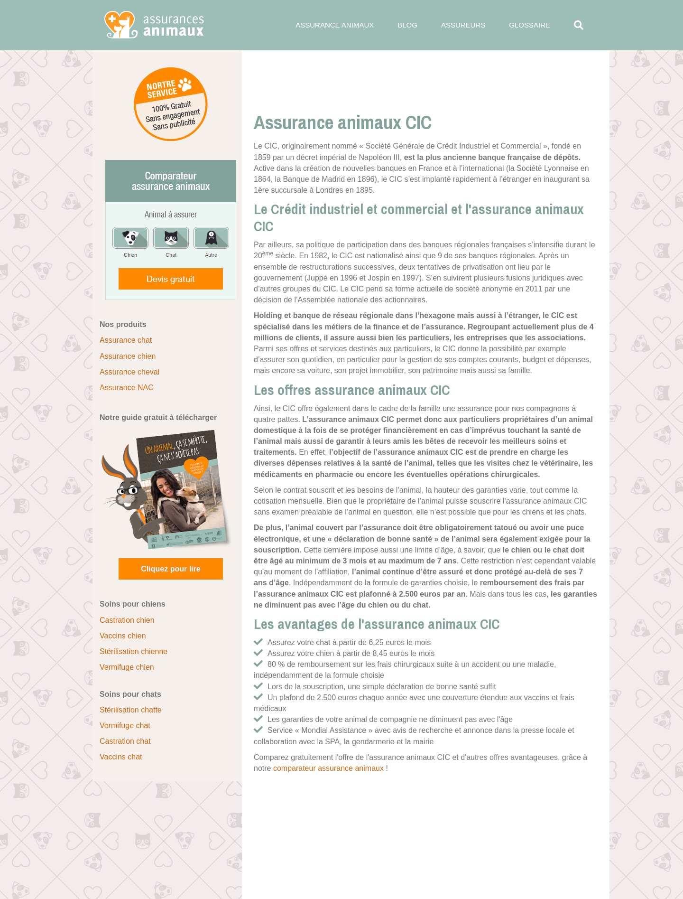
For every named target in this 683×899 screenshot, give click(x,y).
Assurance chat (126, 340)
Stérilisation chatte (131, 710)
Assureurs (463, 25)
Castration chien (127, 620)
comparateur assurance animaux (328, 768)
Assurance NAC (127, 388)
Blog (407, 25)
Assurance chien (128, 356)
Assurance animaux (334, 25)
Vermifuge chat (125, 725)
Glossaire (529, 25)
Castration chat (125, 741)
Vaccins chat (121, 757)
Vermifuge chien (127, 667)
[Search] (572, 25)
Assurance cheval (129, 372)
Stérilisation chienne (133, 651)
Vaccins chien (123, 636)
